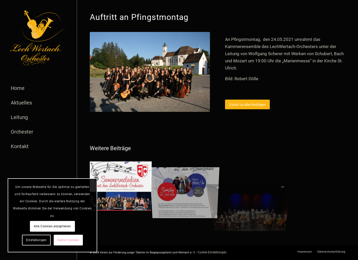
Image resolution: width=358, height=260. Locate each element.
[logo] (38, 37)
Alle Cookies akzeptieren (52, 226)
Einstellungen (36, 240)
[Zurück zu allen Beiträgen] (247, 105)
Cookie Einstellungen (212, 252)
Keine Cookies (68, 240)
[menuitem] (38, 88)
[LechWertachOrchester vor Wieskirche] (150, 72)
